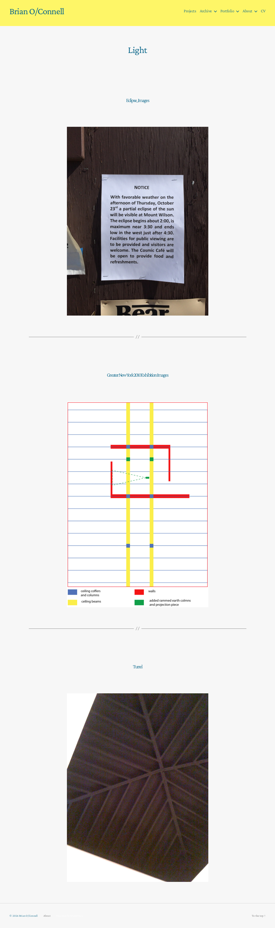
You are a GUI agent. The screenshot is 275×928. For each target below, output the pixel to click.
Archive (206, 11)
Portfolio (227, 11)
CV (263, 11)
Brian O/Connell (36, 11)
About (247, 11)
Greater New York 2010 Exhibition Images (137, 375)
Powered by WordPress (69, 915)
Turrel (137, 666)
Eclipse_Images (137, 100)
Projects (190, 11)
